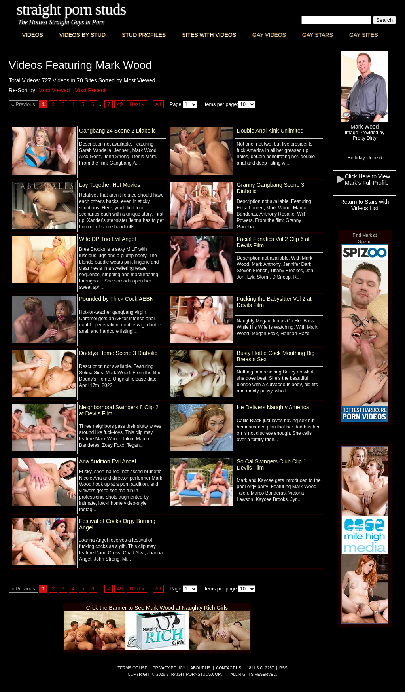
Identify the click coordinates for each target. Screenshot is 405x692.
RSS (283, 668)
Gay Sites (363, 35)
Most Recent (90, 90)
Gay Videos (269, 35)
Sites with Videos (209, 35)
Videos (32, 35)
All (158, 104)
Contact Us (228, 668)
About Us (201, 668)
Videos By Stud (82, 35)
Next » (137, 104)
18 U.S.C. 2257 (260, 668)
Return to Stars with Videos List (365, 205)
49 (120, 104)
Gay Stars (317, 35)
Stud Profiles (144, 35)
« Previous (23, 104)
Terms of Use (132, 668)
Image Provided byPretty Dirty (364, 135)
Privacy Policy (169, 668)
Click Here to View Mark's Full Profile (367, 179)
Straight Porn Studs (71, 9)
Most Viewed (54, 90)
